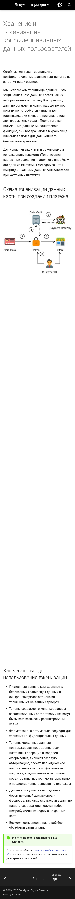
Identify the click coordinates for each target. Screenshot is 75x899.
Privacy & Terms (12, 894)
